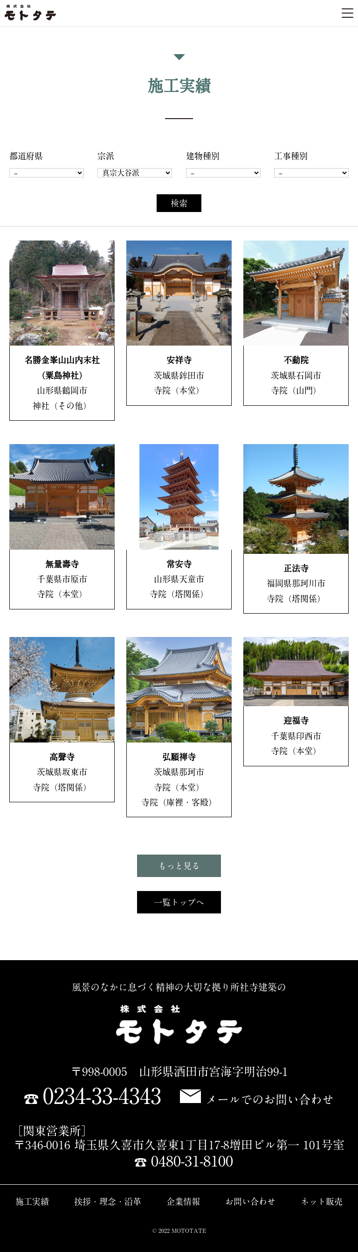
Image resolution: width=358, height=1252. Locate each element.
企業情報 (183, 1201)
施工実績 (32, 1201)
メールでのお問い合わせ (257, 1099)
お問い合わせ (250, 1201)
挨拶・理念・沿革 (107, 1201)
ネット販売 (322, 1201)
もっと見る (179, 866)
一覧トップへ (179, 902)
